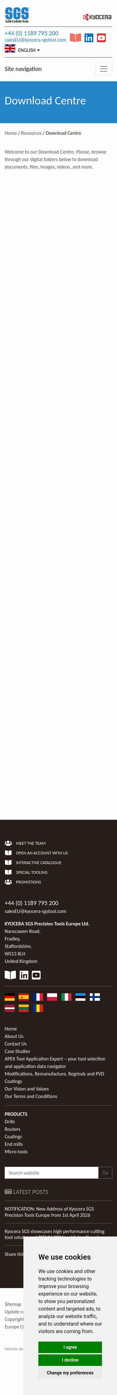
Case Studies (17, 1051)
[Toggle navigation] (103, 69)
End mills (14, 1144)
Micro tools (16, 1152)
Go (105, 1173)
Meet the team (25, 843)
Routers (12, 1129)
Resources (31, 133)
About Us (14, 1036)
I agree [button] (70, 1347)
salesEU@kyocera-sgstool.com (35, 40)
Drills (10, 1122)
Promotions (23, 882)
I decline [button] (70, 1359)
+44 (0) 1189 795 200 (31, 33)
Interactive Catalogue (33, 862)
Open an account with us (36, 853)
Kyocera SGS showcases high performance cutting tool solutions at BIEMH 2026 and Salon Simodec (55, 1234)
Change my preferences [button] (70, 1372)
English (20, 48)
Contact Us (16, 1044)
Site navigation (23, 69)
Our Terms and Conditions (31, 1096)
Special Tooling (26, 872)
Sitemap (13, 1304)
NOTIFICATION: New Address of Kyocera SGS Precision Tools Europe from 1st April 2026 (49, 1212)
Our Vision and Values (27, 1089)
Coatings (13, 1137)
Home (11, 133)
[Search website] (52, 1173)
